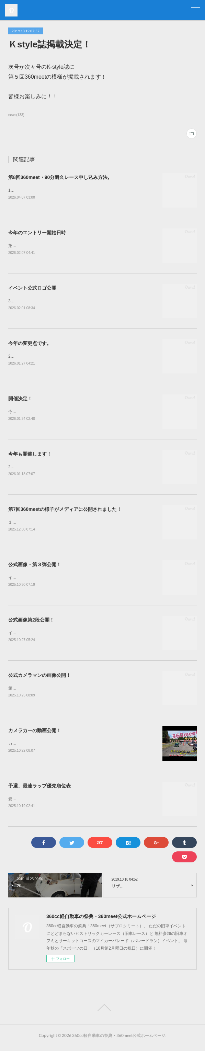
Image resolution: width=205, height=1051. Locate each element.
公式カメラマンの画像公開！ (39, 679)
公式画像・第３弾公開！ (34, 567)
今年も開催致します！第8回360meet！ (44, 413)
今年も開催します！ (30, 455)
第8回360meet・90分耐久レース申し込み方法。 (60, 177)
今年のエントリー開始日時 (37, 233)
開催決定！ (20, 400)
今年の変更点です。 (30, 344)
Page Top (102, 1013)
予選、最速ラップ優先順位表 (39, 790)
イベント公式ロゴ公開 (32, 289)
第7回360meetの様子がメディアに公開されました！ (65, 511)
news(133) (16, 115)
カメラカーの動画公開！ (34, 734)
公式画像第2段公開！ (31, 623)
